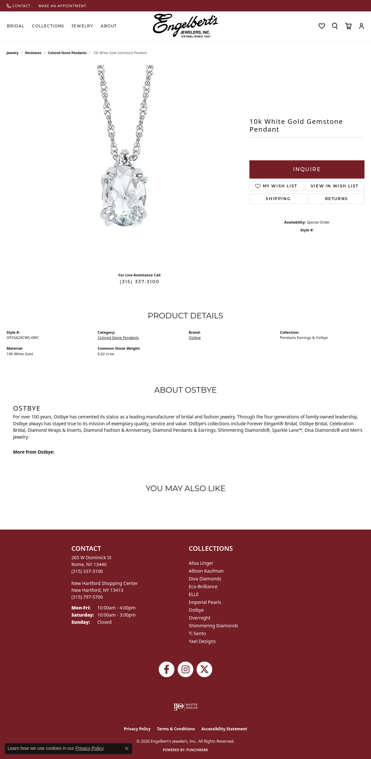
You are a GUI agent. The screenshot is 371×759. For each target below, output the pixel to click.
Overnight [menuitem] (199, 618)
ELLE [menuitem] (194, 594)
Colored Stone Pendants (67, 53)
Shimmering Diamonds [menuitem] (213, 625)
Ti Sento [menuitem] (197, 633)
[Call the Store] (87, 571)
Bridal (15, 25)
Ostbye (195, 337)
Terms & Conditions (176, 729)
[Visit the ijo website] (185, 706)
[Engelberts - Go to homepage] (185, 25)
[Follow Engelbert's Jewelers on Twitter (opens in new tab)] (204, 669)
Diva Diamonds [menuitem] (205, 579)
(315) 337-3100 (139, 281)
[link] (19, 5)
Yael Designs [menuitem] (202, 641)
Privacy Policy (137, 729)
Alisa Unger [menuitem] (201, 563)
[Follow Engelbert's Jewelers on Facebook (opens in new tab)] (166, 669)
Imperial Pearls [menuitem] (205, 602)
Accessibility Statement (224, 729)
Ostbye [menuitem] (196, 610)
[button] (334, 26)
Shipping (278, 198)
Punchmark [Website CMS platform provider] (197, 750)
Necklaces (33, 53)
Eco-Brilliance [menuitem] (203, 586)
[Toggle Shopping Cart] (348, 26)
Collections (48, 25)
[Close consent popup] (127, 749)
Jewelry (82, 25)
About (109, 25)
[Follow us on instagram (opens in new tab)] (185, 669)
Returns (336, 198)
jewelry (13, 53)
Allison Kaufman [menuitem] (206, 571)
